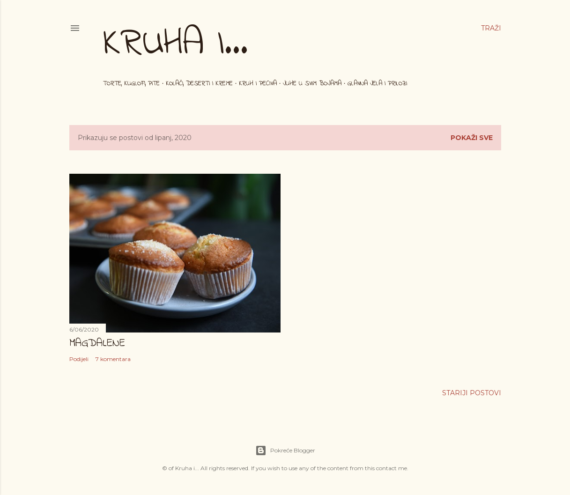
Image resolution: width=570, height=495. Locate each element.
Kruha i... (175, 44)
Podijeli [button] (79, 358)
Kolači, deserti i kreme (199, 84)
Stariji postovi (471, 393)
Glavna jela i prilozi (377, 84)
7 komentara (113, 358)
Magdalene (97, 343)
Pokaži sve (472, 137)
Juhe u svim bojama (312, 84)
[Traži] (491, 28)
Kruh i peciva (258, 84)
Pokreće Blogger (285, 450)
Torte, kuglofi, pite (131, 84)
